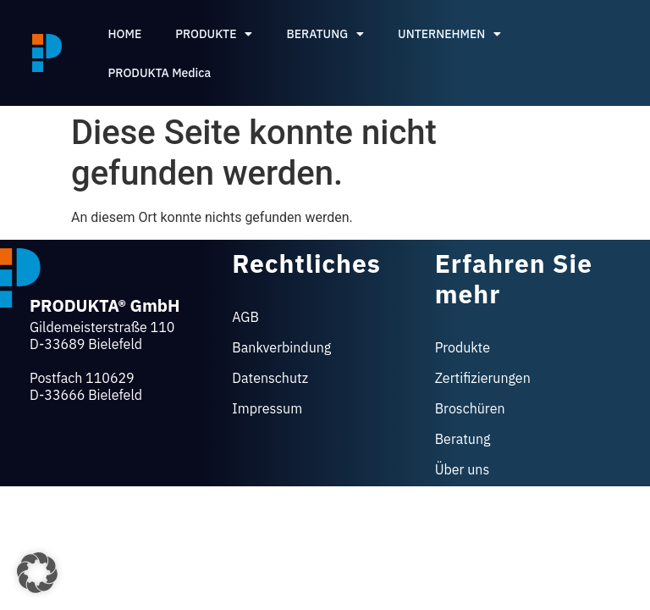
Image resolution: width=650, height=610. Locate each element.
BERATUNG (325, 33)
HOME (125, 34)
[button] (37, 572)
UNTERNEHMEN (449, 33)
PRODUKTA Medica (160, 72)
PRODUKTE (213, 33)
